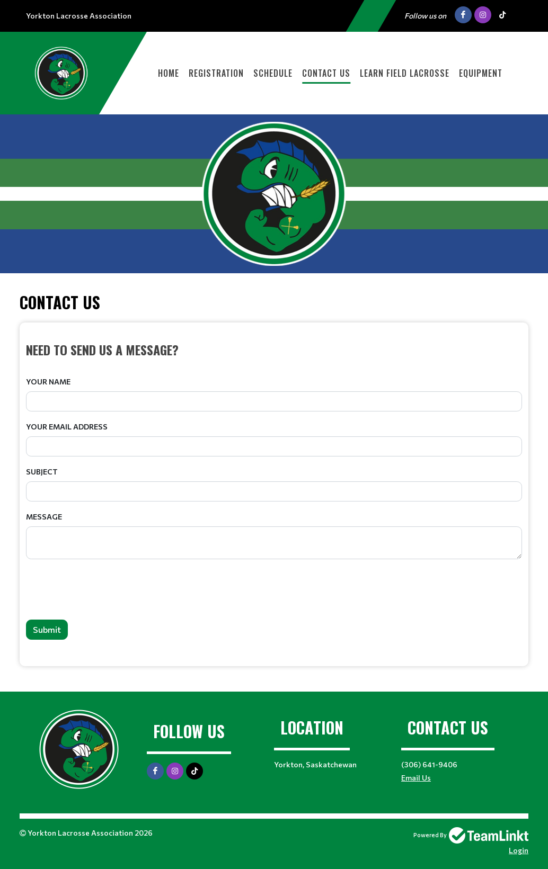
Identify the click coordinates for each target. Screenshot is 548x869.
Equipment (480, 73)
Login (518, 850)
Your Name (48, 381)
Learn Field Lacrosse (404, 73)
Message (44, 516)
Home (168, 73)
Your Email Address (67, 426)
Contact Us (326, 73)
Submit (47, 629)
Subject (42, 471)
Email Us (416, 777)
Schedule (273, 73)
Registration (216, 73)
